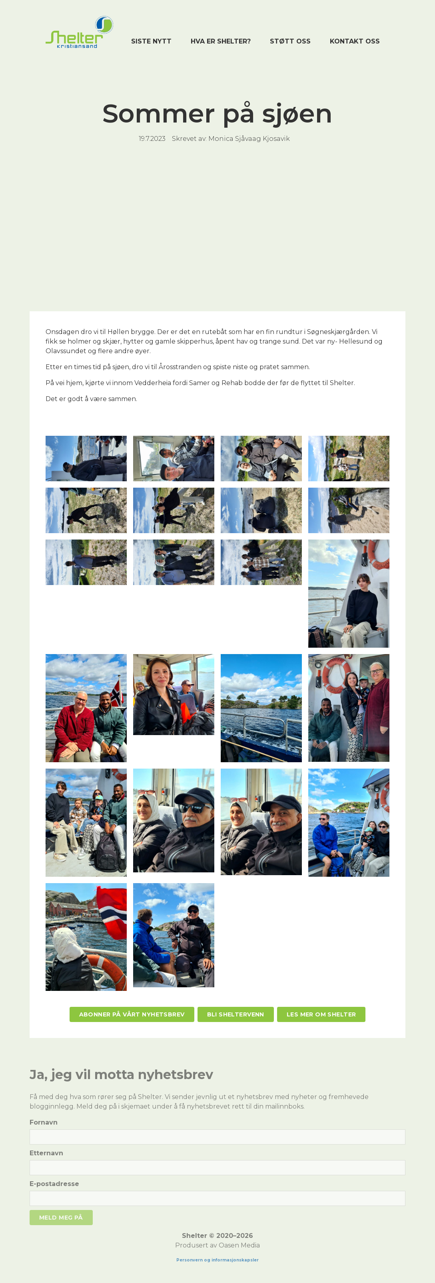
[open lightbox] (86, 458)
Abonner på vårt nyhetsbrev (132, 1014)
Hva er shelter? (221, 41)
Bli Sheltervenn (235, 1014)
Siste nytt (151, 41)
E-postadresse (54, 1184)
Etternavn (46, 1153)
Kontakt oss (355, 41)
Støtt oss (290, 41)
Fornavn (44, 1122)
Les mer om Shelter (321, 1014)
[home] (79, 32)
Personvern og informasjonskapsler (217, 1260)
